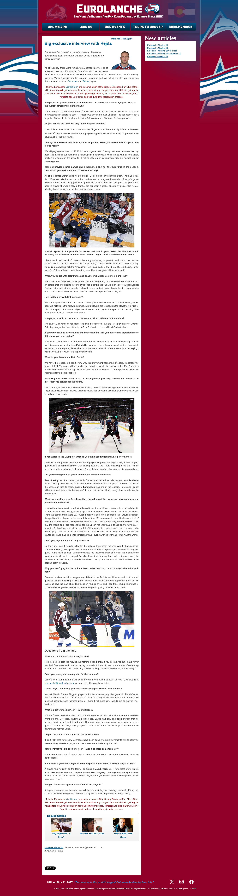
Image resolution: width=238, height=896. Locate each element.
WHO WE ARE (57, 26)
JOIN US (86, 26)
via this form (72, 87)
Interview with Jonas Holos (92, 834)
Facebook (73, 81)
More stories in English (121, 39)
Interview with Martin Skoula (123, 835)
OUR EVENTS (115, 26)
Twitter (86, 81)
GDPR (194, 889)
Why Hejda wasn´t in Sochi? (61, 835)
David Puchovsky (54, 847)
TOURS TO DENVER (148, 26)
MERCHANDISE (180, 26)
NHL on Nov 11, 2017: (100, 882)
